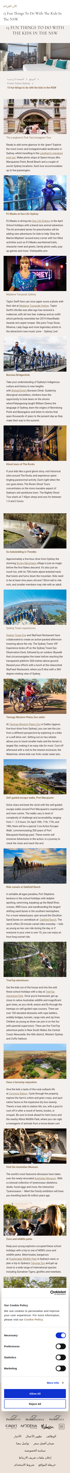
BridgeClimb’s (19, 390)
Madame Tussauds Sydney (34, 305)
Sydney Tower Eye (16, 635)
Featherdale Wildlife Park (23, 1259)
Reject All (35, 1403)
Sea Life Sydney (40, 221)
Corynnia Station (18, 1093)
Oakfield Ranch (48, 919)
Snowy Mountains (26, 563)
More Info (53, 1382)
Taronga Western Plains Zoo (25, 724)
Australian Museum (45, 1178)
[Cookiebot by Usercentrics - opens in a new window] (50, 1292)
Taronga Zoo (38, 1263)
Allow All (35, 1393)
